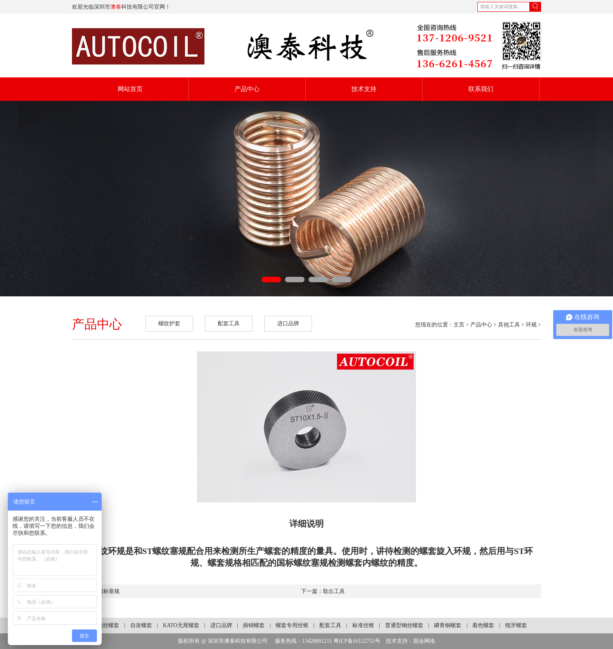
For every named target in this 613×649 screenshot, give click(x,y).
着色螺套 (483, 625)
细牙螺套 (516, 625)
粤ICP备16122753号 (356, 641)
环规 (531, 325)
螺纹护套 (169, 323)
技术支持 (363, 89)
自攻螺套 (141, 625)
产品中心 (247, 89)
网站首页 (130, 89)
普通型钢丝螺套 (404, 625)
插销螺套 (254, 625)
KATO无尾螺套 (181, 625)
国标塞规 (109, 591)
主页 (458, 325)
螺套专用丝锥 (292, 625)
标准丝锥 (363, 625)
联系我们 (480, 89)
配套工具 (229, 323)
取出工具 (334, 591)
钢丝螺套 (108, 625)
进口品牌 (288, 323)
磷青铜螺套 (447, 625)
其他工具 (509, 325)
